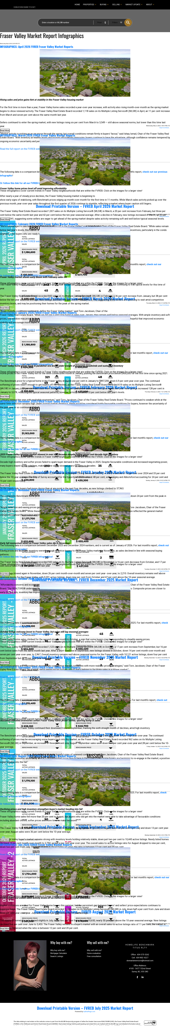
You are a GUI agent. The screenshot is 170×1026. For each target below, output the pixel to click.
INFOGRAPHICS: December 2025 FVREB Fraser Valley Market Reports (40, 401)
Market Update (132, 4)
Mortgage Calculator (58, 953)
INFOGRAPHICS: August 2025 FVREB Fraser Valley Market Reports (38, 756)
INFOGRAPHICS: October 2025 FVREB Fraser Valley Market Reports (38, 578)
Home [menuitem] (77, 4)
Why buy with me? (57, 950)
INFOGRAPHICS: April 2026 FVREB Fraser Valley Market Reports (36, 46)
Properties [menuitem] (88, 4)
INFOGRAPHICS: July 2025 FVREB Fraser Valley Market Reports (36, 844)
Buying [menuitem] (103, 4)
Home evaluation (94, 953)
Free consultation (94, 956)
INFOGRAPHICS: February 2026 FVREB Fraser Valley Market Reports (39, 224)
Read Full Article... (164, 128)
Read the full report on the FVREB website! (22, 148)
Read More (4, 130)
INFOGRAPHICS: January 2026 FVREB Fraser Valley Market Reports (38, 312)
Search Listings (56, 956)
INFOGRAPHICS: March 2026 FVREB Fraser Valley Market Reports (37, 135)
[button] (137, 977)
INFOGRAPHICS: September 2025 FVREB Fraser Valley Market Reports (40, 667)
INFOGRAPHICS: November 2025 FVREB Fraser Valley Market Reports (39, 490)
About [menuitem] (149, 4)
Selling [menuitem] (116, 4)
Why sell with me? (94, 950)
